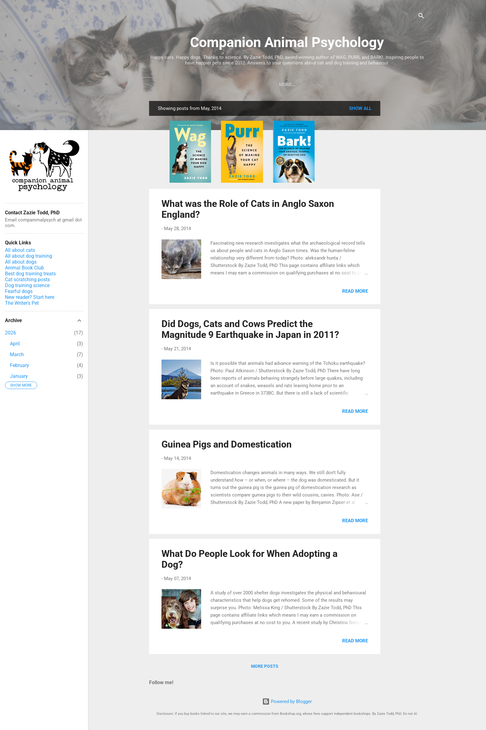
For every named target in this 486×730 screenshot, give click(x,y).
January (19, 376)
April (15, 344)
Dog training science (27, 285)
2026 (10, 333)
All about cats (20, 250)
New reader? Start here (29, 297)
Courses (221, 84)
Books (169, 84)
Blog (194, 84)
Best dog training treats (30, 274)
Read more (355, 292)
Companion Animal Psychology (287, 42)
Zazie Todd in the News (353, 84)
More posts (264, 667)
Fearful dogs (19, 291)
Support (402, 84)
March (17, 354)
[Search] (421, 16)
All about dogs (21, 262)
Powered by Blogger (287, 701)
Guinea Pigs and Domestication (226, 445)
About (282, 84)
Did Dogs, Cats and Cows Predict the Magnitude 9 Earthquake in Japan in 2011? (250, 330)
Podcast (252, 84)
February (19, 365)
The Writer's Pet (22, 303)
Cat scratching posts (27, 279)
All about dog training (28, 256)
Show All (360, 109)
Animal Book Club (24, 268)
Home (307, 84)
